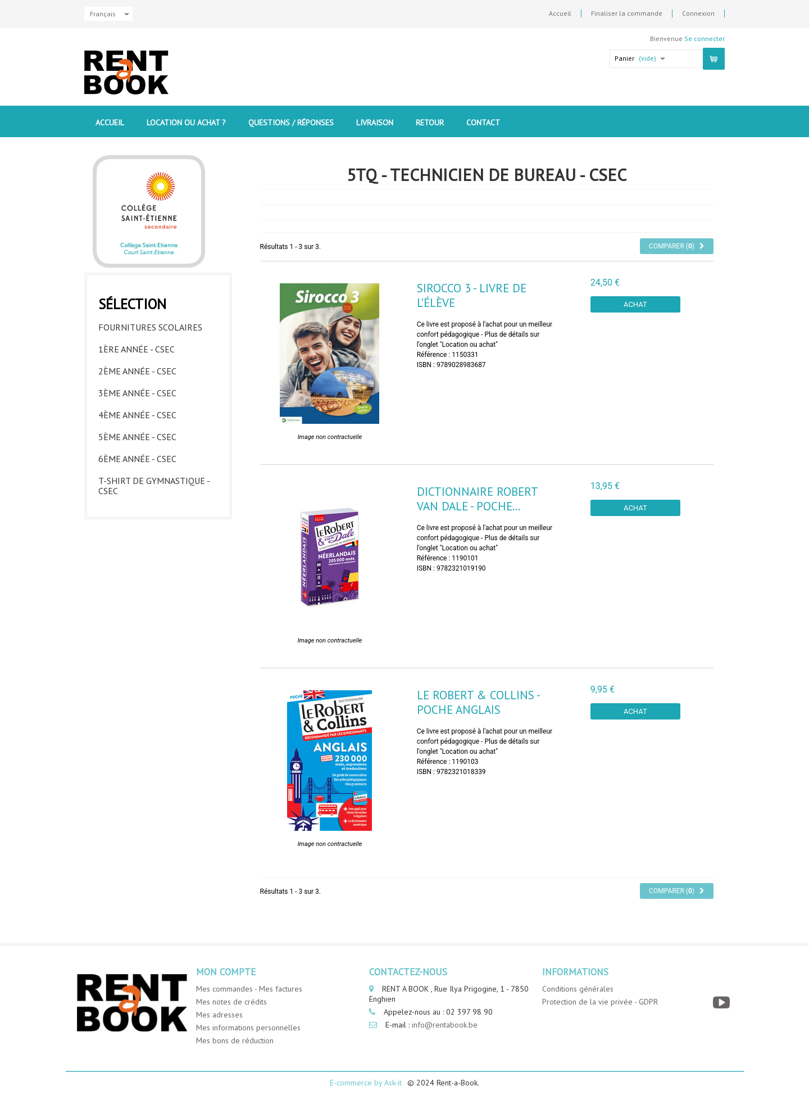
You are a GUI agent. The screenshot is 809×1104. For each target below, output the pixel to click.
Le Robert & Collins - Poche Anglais (478, 702)
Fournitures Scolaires (150, 327)
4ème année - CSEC (137, 414)
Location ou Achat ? (186, 122)
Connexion (698, 13)
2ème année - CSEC (137, 371)
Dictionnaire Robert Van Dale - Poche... (477, 498)
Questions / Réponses (291, 122)
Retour (430, 122)
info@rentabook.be (445, 1025)
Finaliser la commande (626, 13)
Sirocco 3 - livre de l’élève (471, 295)
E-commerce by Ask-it (366, 1083)
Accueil (560, 13)
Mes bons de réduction (235, 1040)
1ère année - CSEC (136, 349)
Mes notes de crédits (231, 1002)
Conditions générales (577, 989)
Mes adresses (219, 1015)
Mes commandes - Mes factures (249, 989)
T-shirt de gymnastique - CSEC (154, 485)
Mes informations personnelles (248, 1027)
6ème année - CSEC (137, 458)
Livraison (374, 122)
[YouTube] (723, 1002)
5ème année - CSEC (137, 436)
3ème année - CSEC (137, 393)
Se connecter (704, 38)
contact (483, 122)
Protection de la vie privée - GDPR (600, 1002)
